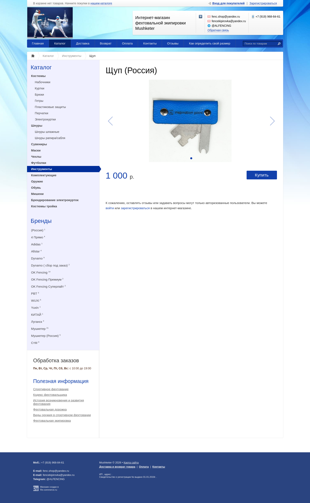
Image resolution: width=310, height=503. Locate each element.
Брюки (39, 94)
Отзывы (172, 43)
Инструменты (41, 169)
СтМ (35, 343)
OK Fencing (40, 272)
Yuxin (36, 307)
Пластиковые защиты (50, 107)
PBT (35, 293)
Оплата (127, 43)
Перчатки (41, 113)
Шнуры (36, 125)
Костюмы (38, 76)
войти (110, 208)
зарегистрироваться (135, 208)
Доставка (82, 43)
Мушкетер (40, 328)
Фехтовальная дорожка (50, 409)
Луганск (37, 321)
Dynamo (38, 258)
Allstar (36, 251)
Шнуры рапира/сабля (50, 138)
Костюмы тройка (44, 206)
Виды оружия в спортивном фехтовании (62, 415)
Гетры (39, 100)
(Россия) (38, 230)
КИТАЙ (37, 314)
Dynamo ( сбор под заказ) (50, 265)
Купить (261, 175)
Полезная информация (61, 381)
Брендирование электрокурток (55, 200)
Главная (38, 43)
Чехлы (36, 156)
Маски (36, 150)
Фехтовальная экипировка (52, 420)
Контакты (150, 43)
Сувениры (39, 144)
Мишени (37, 194)
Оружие (37, 181)
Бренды (41, 221)
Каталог (60, 43)
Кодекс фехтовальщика (50, 394)
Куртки (39, 88)
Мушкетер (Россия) (46, 335)
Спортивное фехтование (51, 389)
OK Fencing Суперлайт (48, 286)
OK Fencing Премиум (47, 279)
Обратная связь (218, 30)
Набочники (42, 82)
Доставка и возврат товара (117, 466)
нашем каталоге (101, 3)
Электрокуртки (45, 119)
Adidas (37, 244)
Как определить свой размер (209, 43)
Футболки (38, 162)
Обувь (36, 187)
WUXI (36, 300)
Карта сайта (131, 462)
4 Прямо (38, 237)
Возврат (106, 43)
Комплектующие (44, 175)
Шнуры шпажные (47, 131)
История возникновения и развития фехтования (58, 402)
